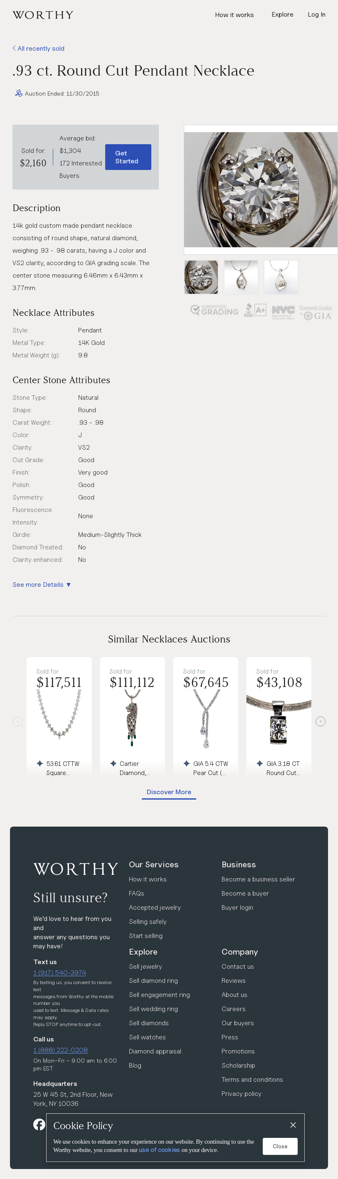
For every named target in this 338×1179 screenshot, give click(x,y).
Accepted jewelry (155, 907)
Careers (234, 1009)
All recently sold (38, 48)
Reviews (234, 981)
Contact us (238, 966)
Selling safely (148, 921)
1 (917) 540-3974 (59, 973)
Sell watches (147, 1037)
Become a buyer (245, 893)
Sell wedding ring (153, 1009)
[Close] (293, 1125)
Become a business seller (258, 879)
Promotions (238, 1051)
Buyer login (237, 907)
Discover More (169, 792)
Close (280, 1146)
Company (240, 952)
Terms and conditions (252, 1079)
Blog (135, 1065)
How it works (234, 15)
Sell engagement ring (159, 995)
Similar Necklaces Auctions (169, 639)
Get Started (126, 157)
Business (239, 864)
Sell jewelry (145, 966)
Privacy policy (242, 1094)
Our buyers (238, 1023)
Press (230, 1037)
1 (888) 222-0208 (60, 1050)
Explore (143, 952)
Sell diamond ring (153, 981)
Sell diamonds (149, 1023)
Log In (317, 14)
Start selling (146, 936)
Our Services (154, 864)
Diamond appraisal (155, 1051)
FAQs (136, 893)
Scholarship (238, 1065)
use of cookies (159, 1150)
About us (234, 995)
